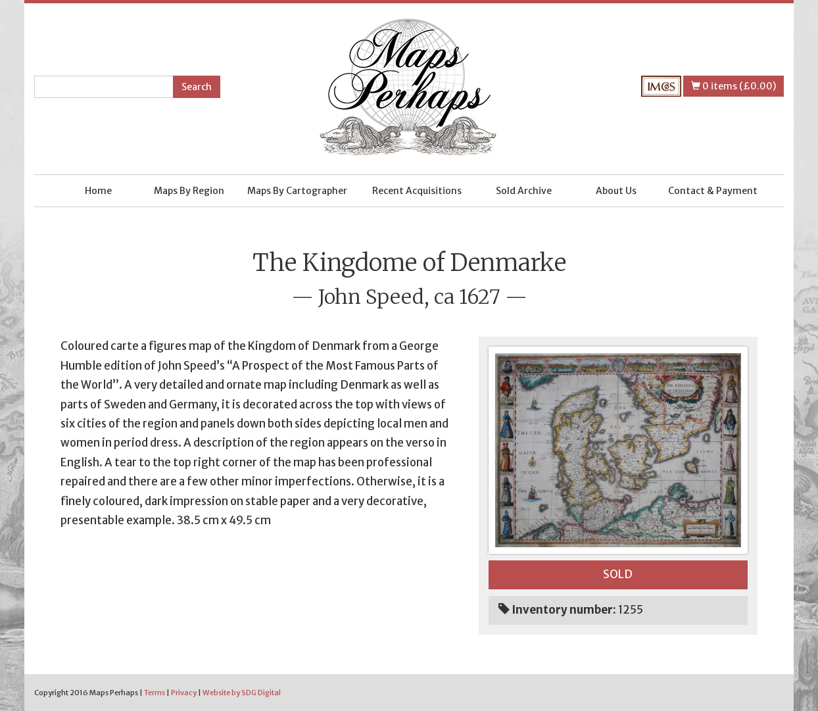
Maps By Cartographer (297, 191)
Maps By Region (189, 191)
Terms (154, 692)
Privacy (184, 692)
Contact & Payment (713, 191)
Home (98, 191)
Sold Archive (524, 191)
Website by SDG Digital (242, 692)
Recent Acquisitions (417, 191)
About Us (616, 191)
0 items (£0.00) (733, 86)
